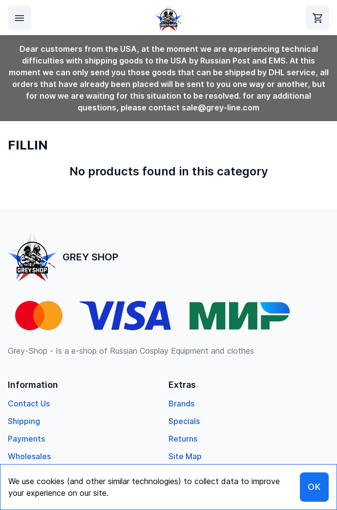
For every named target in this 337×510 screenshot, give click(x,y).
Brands (181, 403)
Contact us (29, 403)
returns (182, 439)
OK (314, 487)
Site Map (185, 456)
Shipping (24, 421)
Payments (26, 439)
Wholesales (29, 456)
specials (184, 421)
